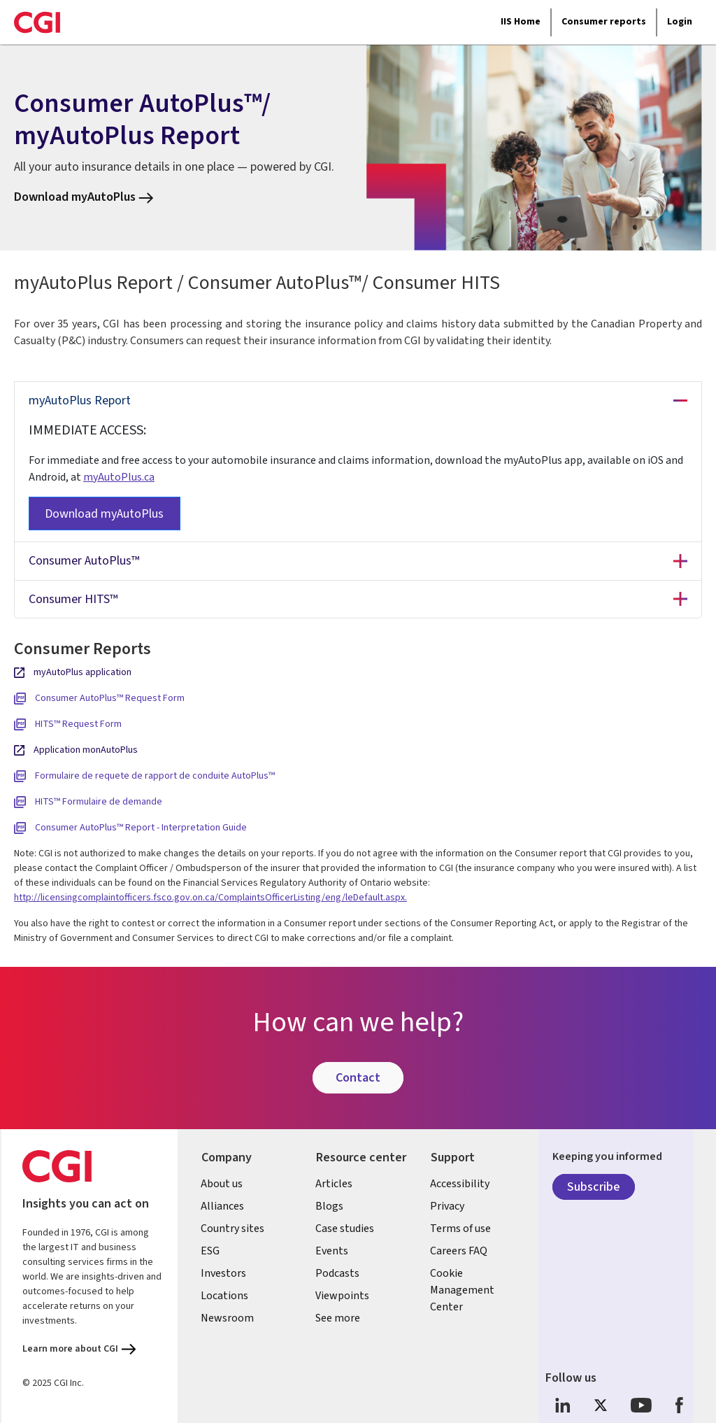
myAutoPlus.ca (119, 477)
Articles (334, 1183)
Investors (224, 1273)
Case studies (345, 1228)
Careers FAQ (459, 1251)
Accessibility (460, 1183)
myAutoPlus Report (80, 400)
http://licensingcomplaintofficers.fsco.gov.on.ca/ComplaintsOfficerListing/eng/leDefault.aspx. (210, 898)
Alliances (223, 1206)
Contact (358, 1077)
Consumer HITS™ (73, 599)
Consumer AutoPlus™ (84, 560)
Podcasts (338, 1273)
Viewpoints (343, 1295)
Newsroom (228, 1318)
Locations (225, 1295)
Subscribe (593, 1187)
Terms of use (461, 1228)
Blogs (330, 1206)
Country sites (233, 1228)
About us (222, 1183)
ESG (210, 1251)
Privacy (448, 1206)
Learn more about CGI (79, 1349)
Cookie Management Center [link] (463, 1290)
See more (338, 1318)
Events (332, 1251)
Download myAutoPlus (84, 197)
